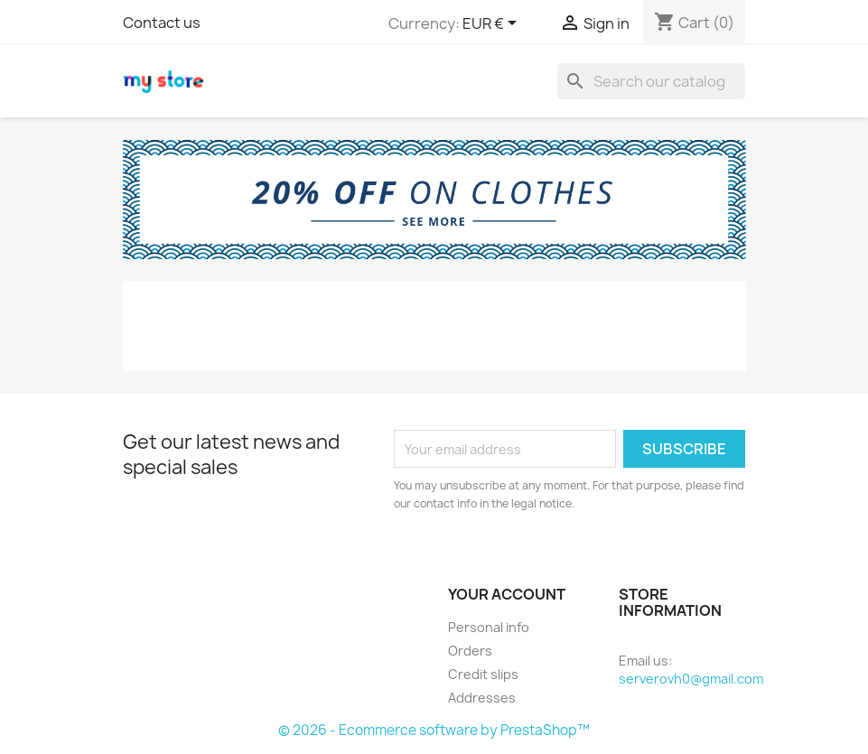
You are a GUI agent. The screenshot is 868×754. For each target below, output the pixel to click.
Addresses (482, 697)
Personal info (488, 627)
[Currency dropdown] (492, 24)
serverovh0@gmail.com (691, 678)
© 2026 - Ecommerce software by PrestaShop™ (434, 730)
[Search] (651, 81)
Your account (506, 594)
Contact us (162, 23)
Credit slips (483, 674)
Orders (470, 650)
